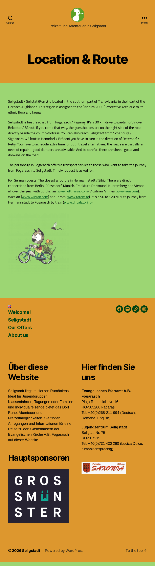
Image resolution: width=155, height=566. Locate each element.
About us (18, 339)
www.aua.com (127, 195)
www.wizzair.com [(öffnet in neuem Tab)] (35, 201)
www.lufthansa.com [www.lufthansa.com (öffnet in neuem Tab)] (73, 195)
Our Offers (20, 331)
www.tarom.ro (78, 201)
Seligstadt (19, 324)
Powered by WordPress (64, 554)
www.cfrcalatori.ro (78, 206)
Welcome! (19, 316)
